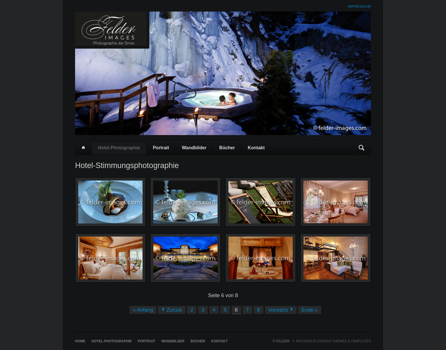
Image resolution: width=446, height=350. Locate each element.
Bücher (227, 147)
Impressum (359, 7)
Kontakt (256, 147)
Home (83, 148)
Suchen (361, 148)
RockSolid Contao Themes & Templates (333, 341)
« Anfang (143, 310)
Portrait (161, 147)
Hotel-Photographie (119, 147)
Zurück (174, 310)
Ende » (310, 310)
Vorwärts (278, 310)
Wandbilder (194, 147)
